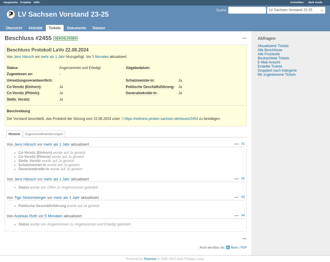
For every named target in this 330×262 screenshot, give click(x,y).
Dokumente (76, 28)
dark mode (315, 2)
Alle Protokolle (269, 54)
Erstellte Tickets (270, 66)
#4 (243, 215)
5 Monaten (100, 57)
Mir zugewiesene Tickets (277, 75)
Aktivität (35, 28)
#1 (243, 143)
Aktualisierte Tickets (273, 46)
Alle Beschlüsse (270, 50)
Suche (221, 10)
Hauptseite (11, 2)
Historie (14, 134)
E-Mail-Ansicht (269, 62)
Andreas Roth (25, 216)
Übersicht (14, 28)
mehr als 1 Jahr (53, 57)
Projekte (25, 2)
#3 (243, 197)
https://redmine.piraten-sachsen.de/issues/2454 (161, 119)
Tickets (55, 28)
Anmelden (296, 2)
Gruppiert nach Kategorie (277, 70)
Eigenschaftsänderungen (44, 134)
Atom (234, 247)
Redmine (150, 259)
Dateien (98, 28)
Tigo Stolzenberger (30, 197)
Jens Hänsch (24, 57)
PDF (243, 247)
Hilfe (37, 2)
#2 (243, 178)
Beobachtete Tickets (273, 58)
